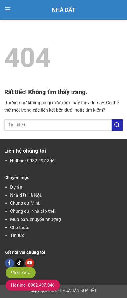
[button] (7, 9)
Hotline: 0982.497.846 (33, 285)
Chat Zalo (20, 272)
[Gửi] (117, 124)
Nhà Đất (63, 10)
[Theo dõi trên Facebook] (9, 263)
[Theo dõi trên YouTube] (29, 263)
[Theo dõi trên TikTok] (19, 263)
